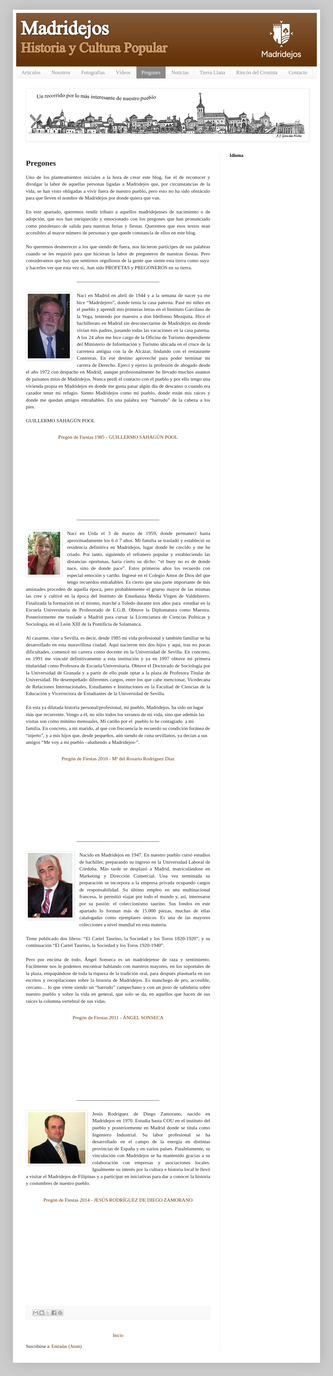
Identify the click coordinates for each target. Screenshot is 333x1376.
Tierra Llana (212, 72)
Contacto (297, 72)
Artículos (31, 72)
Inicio (118, 1335)
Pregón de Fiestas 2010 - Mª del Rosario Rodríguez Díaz (117, 758)
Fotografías (93, 72)
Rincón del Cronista (256, 72)
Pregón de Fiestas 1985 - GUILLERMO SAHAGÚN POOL (118, 437)
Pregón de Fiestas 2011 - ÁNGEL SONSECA (117, 1017)
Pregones (151, 72)
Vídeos (123, 72)
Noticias (179, 72)
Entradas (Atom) (66, 1346)
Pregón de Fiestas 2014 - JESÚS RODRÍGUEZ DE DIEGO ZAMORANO (117, 1200)
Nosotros (61, 72)
